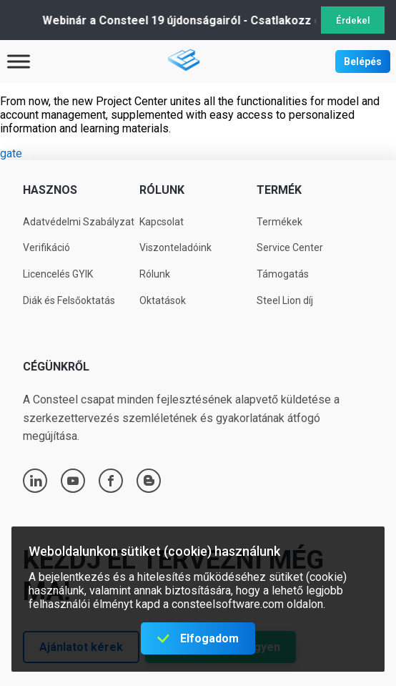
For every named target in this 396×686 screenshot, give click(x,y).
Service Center (290, 247)
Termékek (279, 221)
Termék (279, 190)
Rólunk (161, 190)
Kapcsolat (161, 221)
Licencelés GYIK (58, 274)
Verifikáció (46, 247)
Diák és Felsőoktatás (69, 300)
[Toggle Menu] (18, 61)
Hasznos (50, 190)
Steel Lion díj (285, 300)
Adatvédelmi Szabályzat (78, 221)
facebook (111, 480)
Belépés (363, 61)
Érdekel (353, 20)
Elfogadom (209, 638)
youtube (72, 480)
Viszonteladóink (175, 247)
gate (11, 153)
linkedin (35, 480)
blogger (149, 480)
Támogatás (283, 274)
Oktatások (162, 300)
